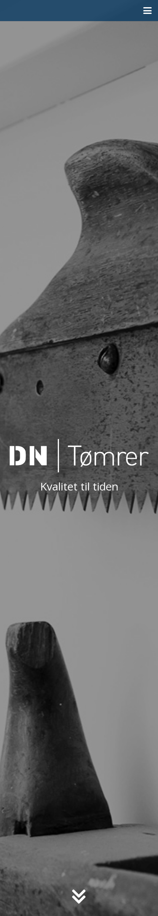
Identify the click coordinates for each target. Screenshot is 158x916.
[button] (147, 10)
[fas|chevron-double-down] (79, 897)
